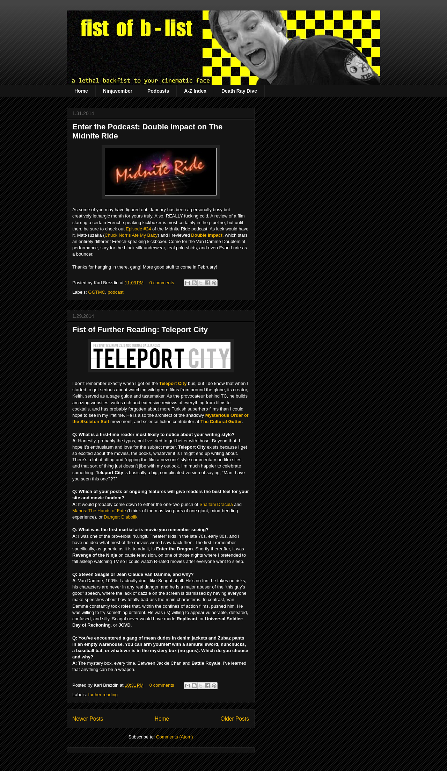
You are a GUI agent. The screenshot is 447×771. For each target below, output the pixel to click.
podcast (116, 292)
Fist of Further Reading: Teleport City (140, 329)
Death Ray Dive (239, 91)
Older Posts (235, 719)
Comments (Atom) (174, 737)
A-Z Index (195, 91)
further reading (103, 694)
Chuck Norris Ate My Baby (130, 235)
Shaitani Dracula (216, 504)
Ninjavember (117, 91)
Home (81, 91)
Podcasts (158, 91)
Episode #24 (138, 228)
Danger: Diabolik (120, 517)
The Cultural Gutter (221, 421)
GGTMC (96, 292)
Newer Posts (87, 719)
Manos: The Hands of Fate (99, 510)
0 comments (161, 282)
